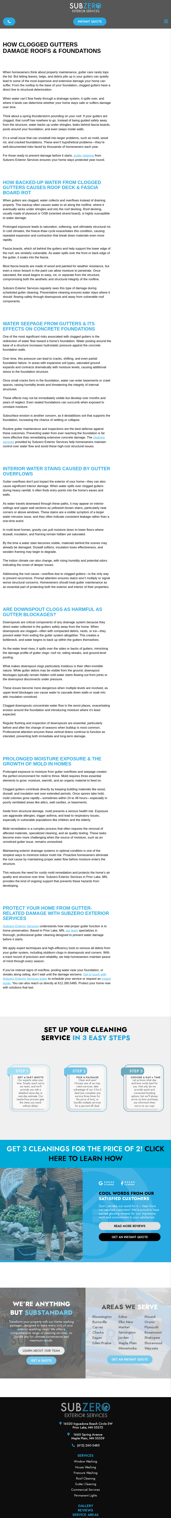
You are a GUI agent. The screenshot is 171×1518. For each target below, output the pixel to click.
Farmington (127, 1402)
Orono (149, 1392)
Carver (97, 1397)
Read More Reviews (129, 1296)
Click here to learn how (106, 1224)
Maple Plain (128, 1413)
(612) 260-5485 (88, 1515)
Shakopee (152, 1407)
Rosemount (153, 1402)
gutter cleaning (84, 225)
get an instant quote (130, 1307)
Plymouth (151, 1397)
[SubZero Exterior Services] (85, 8)
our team (72, 1000)
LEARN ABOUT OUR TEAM (41, 1421)
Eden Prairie (101, 1413)
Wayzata (151, 1418)
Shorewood (153, 1413)
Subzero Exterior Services (21, 996)
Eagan (97, 1407)
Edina (123, 1386)
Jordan (124, 1407)
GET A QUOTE (41, 1431)
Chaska (98, 1402)
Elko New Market (126, 1394)
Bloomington (102, 1386)
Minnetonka (128, 1418)
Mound (149, 1386)
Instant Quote (90, 21)
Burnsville (99, 1392)
